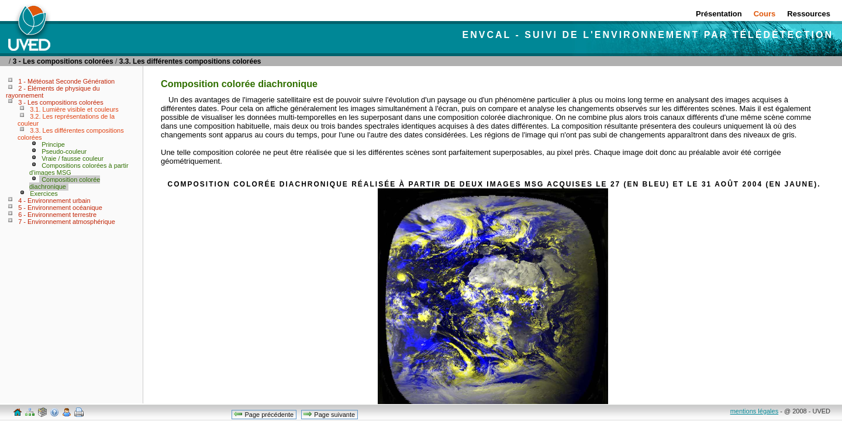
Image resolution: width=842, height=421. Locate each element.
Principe (53, 144)
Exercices (44, 193)
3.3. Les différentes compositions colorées (190, 61)
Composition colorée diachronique (64, 183)
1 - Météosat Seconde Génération (66, 81)
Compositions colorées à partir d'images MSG (79, 169)
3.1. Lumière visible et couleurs (74, 109)
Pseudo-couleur (64, 151)
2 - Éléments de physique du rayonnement (53, 92)
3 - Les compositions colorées (63, 61)
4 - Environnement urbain (54, 200)
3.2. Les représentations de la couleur (66, 120)
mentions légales (754, 411)
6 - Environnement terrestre (57, 214)
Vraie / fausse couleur (72, 158)
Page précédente (263, 414)
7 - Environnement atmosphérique (66, 221)
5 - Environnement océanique (60, 207)
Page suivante (329, 414)
